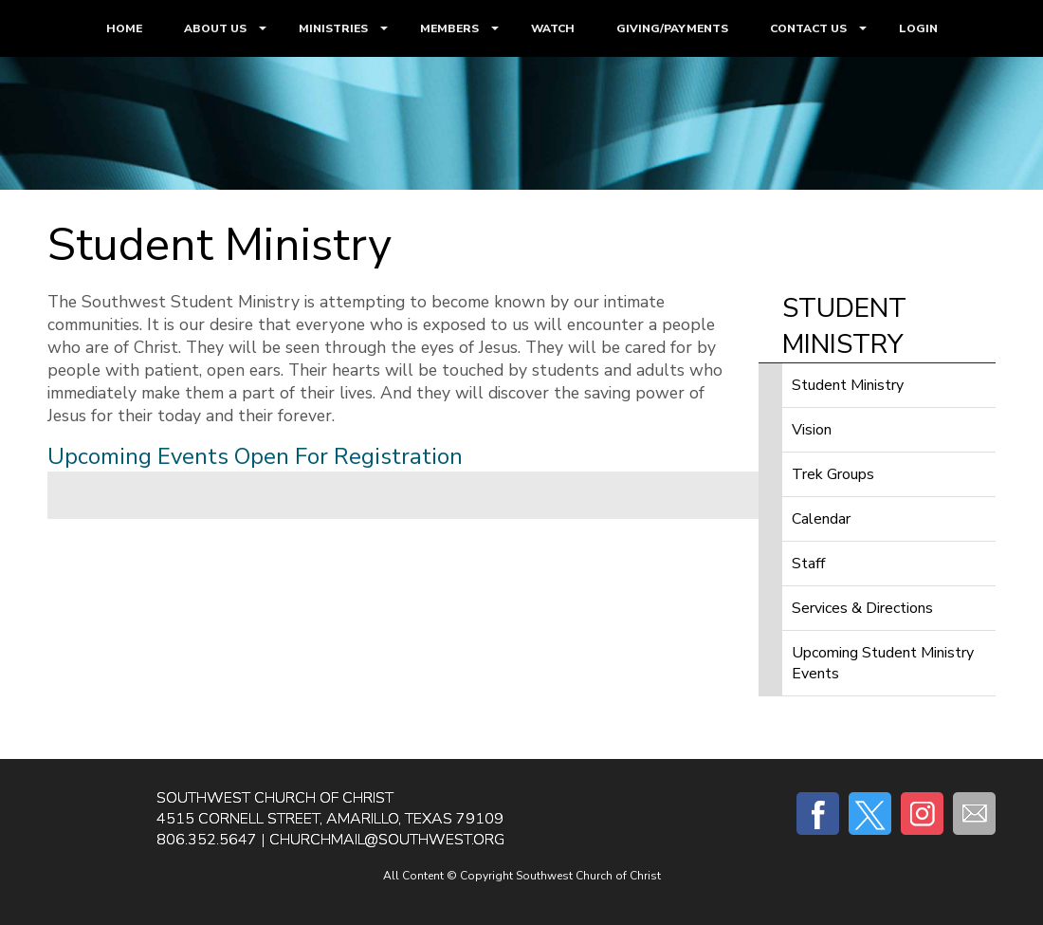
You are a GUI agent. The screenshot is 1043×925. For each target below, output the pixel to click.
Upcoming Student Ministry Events (883, 663)
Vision (812, 429)
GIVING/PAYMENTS (672, 28)
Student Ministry (848, 385)
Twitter (870, 813)
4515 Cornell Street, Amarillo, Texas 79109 (329, 818)
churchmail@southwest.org (386, 839)
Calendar (821, 519)
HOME (124, 28)
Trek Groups (833, 474)
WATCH (553, 28)
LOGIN (918, 28)
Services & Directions (862, 608)
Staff (808, 563)
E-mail (974, 813)
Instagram (922, 813)
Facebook (817, 813)
